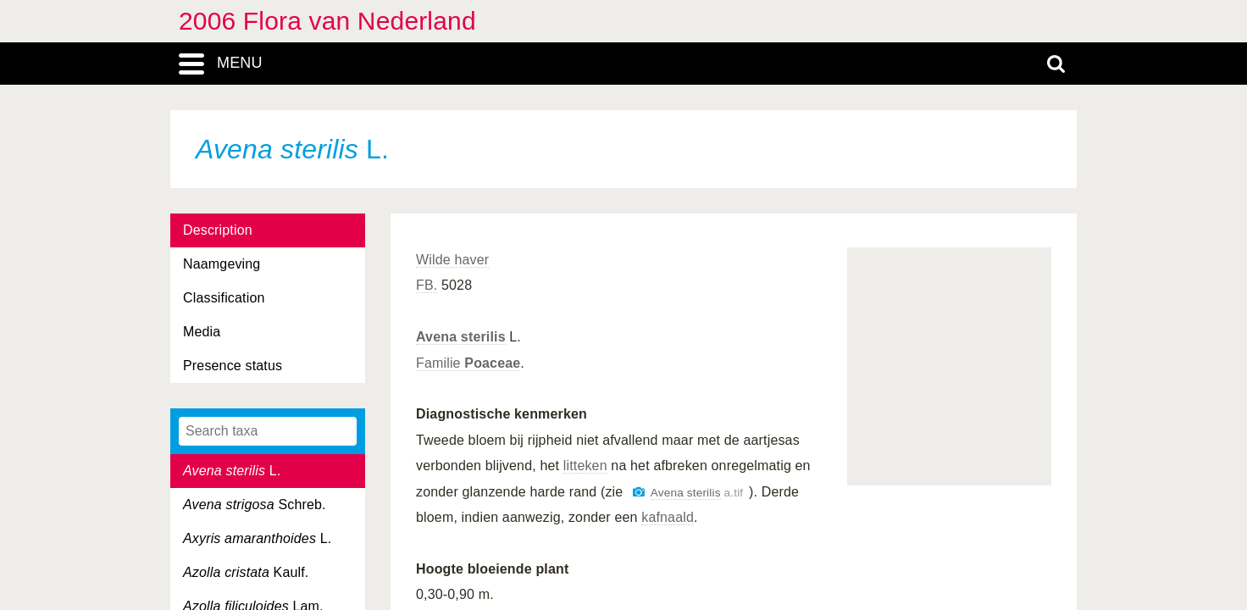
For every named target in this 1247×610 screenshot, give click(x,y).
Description (217, 230)
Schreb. (254, 504)
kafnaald (667, 517)
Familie (468, 363)
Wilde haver (452, 259)
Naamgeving (221, 264)
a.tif (697, 492)
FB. (426, 285)
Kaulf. (245, 572)
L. (231, 470)
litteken (585, 465)
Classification (224, 298)
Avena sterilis (461, 337)
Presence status (232, 365)
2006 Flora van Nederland (327, 21)
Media (201, 331)
